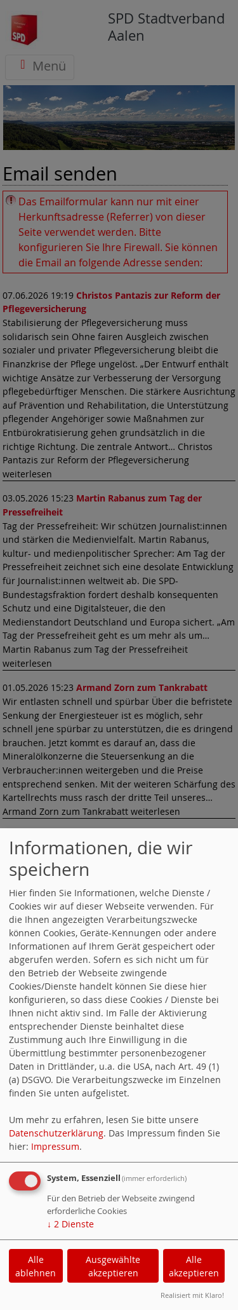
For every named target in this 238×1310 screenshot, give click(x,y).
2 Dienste (70, 1224)
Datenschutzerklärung (56, 1133)
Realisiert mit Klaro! (192, 1295)
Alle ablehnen (35, 1266)
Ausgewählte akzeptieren (113, 1266)
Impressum (55, 1146)
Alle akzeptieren (194, 1266)
